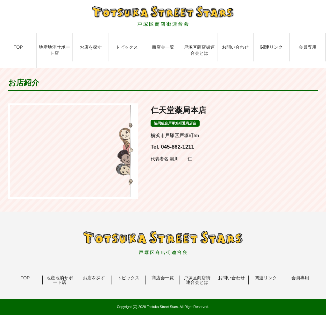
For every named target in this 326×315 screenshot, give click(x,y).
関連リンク (271, 47)
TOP (18, 47)
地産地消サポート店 (54, 50)
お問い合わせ (235, 47)
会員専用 (307, 47)
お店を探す (91, 47)
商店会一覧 (163, 47)
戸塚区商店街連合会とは (199, 50)
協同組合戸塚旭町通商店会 (175, 123)
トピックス (127, 47)
